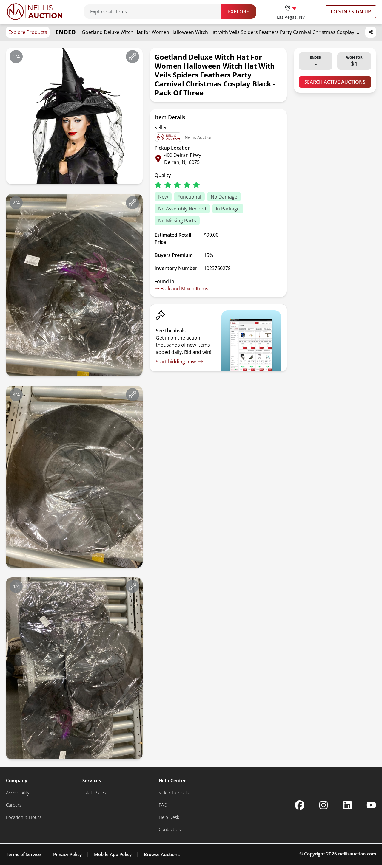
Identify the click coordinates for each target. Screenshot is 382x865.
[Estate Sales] (94, 793)
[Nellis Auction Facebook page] (299, 805)
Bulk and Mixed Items (181, 288)
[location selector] (291, 11)
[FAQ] (163, 805)
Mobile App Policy (113, 854)
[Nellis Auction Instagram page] (323, 805)
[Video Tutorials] (174, 793)
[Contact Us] (170, 829)
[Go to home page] (34, 11)
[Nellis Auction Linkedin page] (347, 805)
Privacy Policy (67, 854)
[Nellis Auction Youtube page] (371, 805)
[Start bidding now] (180, 361)
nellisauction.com (357, 854)
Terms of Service (23, 854)
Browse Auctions (162, 854)
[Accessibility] (17, 793)
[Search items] (155, 11)
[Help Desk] (169, 817)
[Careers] (13, 805)
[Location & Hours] (23, 817)
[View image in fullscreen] (132, 56)
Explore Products (27, 32)
